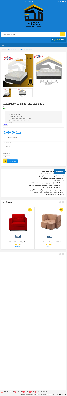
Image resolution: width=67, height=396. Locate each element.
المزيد (5, 124)
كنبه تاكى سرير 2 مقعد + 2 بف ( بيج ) (49, 243)
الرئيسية (4, 49)
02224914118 (9, 386)
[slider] (18, 245)
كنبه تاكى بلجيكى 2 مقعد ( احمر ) (18, 243)
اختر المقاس (7, 143)
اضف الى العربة (12, 161)
